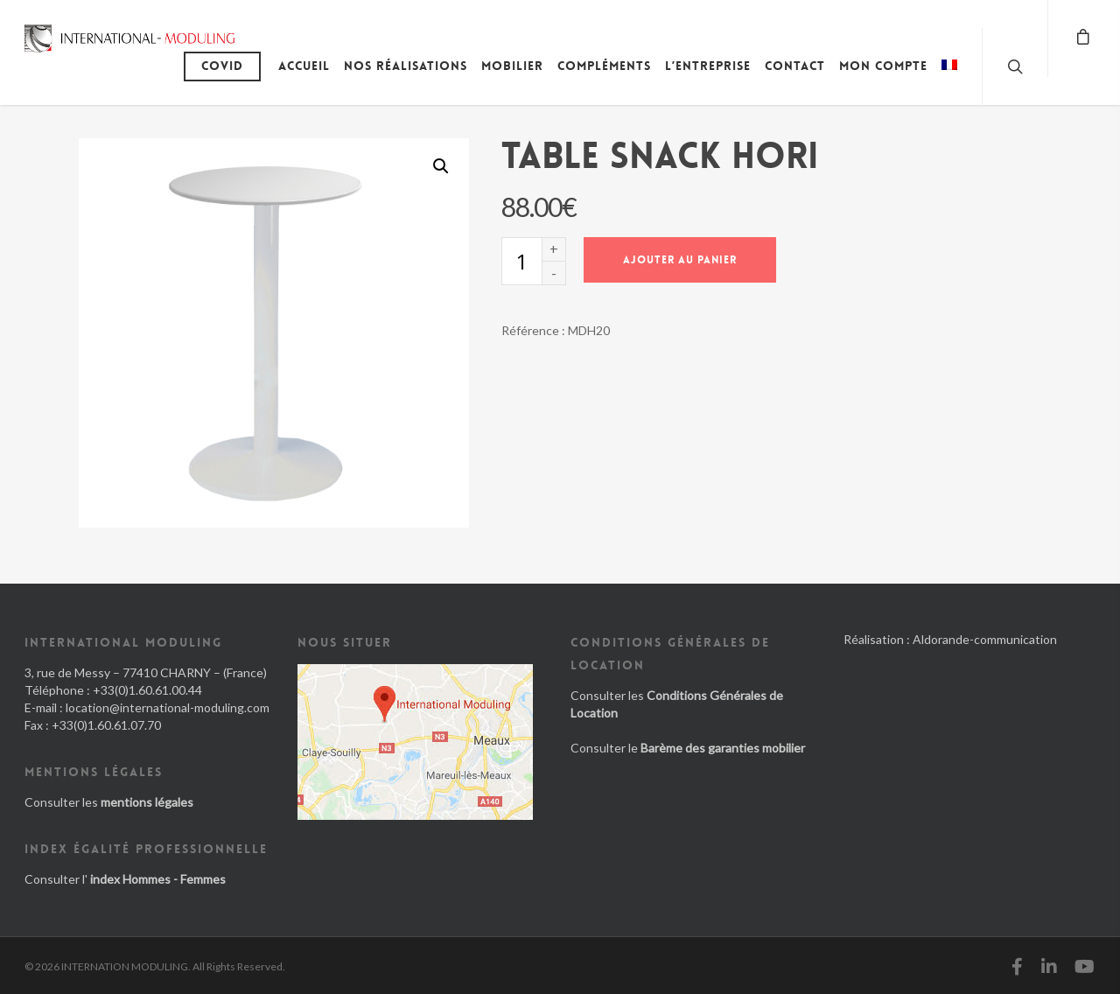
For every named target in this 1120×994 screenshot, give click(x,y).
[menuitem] (949, 78)
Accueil (304, 66)
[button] (441, 166)
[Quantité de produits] (521, 261)
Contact (795, 66)
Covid (222, 66)
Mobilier (512, 66)
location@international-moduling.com (168, 707)
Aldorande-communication (985, 639)
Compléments (604, 66)
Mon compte (883, 66)
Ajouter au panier (680, 260)
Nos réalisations (405, 66)
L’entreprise (708, 66)
